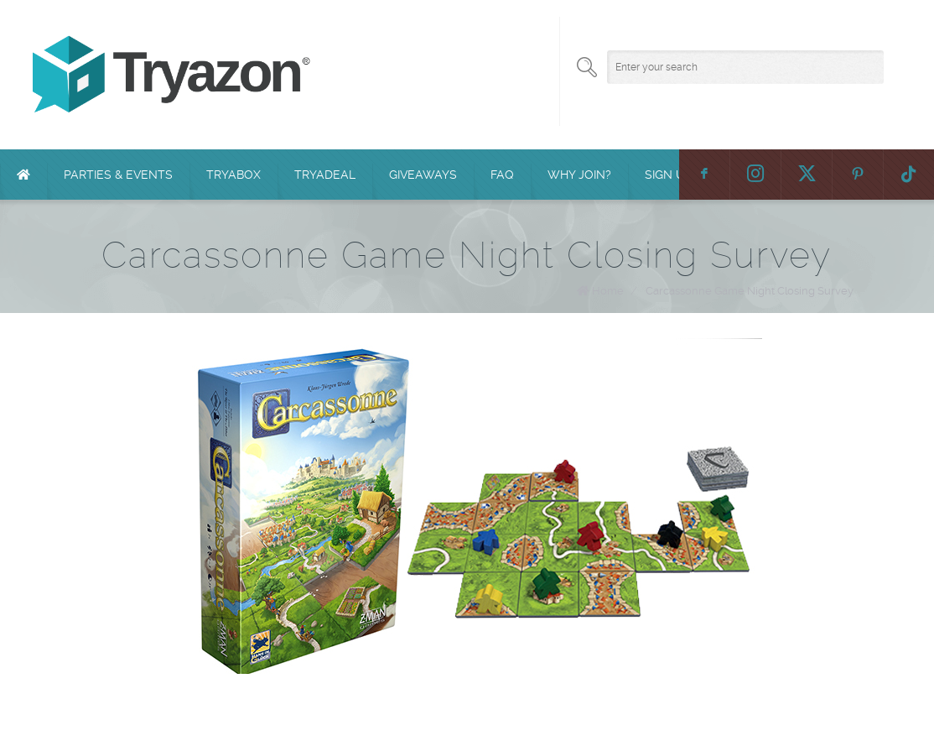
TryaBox (233, 174)
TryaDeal (324, 174)
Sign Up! (670, 174)
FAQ (502, 174)
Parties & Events (118, 174)
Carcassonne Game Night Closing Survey (750, 290)
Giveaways (423, 174)
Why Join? (579, 174)
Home (608, 290)
